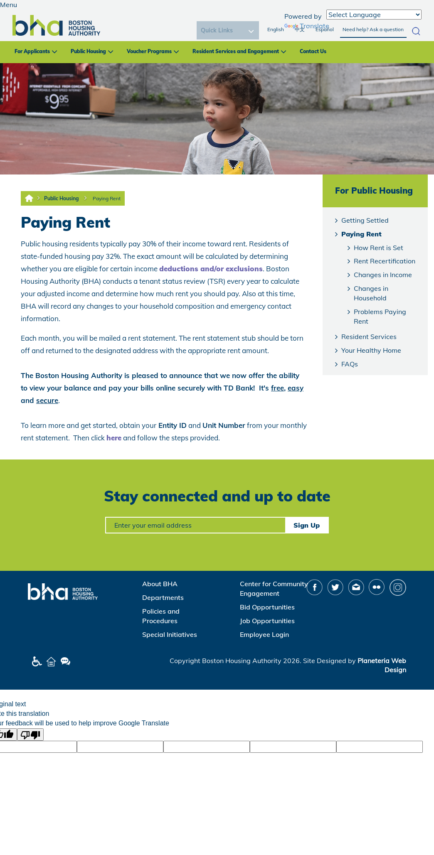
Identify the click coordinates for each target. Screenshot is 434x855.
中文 (300, 29)
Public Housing (88, 51)
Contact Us (313, 51)
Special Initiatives (169, 634)
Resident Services (369, 336)
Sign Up (306, 525)
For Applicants (32, 51)
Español (325, 29)
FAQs (349, 364)
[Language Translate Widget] (374, 15)
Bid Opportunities (267, 607)
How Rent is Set (378, 247)
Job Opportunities (267, 621)
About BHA (160, 584)
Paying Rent (107, 198)
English (275, 29)
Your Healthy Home (371, 350)
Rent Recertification (384, 261)
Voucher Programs (149, 51)
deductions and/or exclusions (211, 268)
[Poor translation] (30, 734)
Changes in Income (383, 274)
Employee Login (264, 634)
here (113, 437)
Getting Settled (365, 220)
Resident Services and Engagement (235, 51)
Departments (163, 597)
